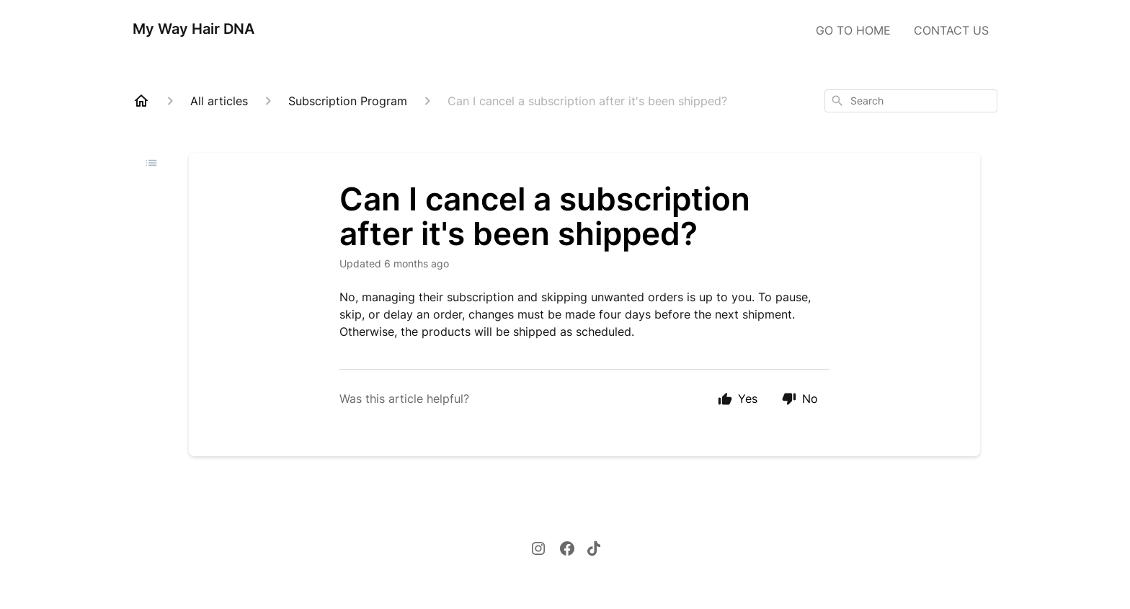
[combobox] (910, 100)
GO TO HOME (853, 30)
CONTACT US (951, 30)
